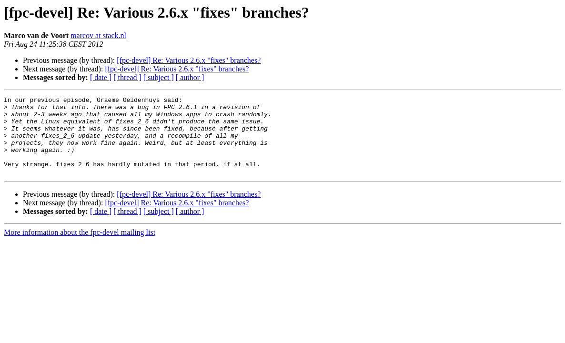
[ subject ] (158, 77)
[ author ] (190, 77)
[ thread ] (127, 77)
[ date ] (100, 77)
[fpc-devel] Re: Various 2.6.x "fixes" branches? (189, 60)
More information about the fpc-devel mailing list (79, 248)
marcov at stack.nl (98, 35)
